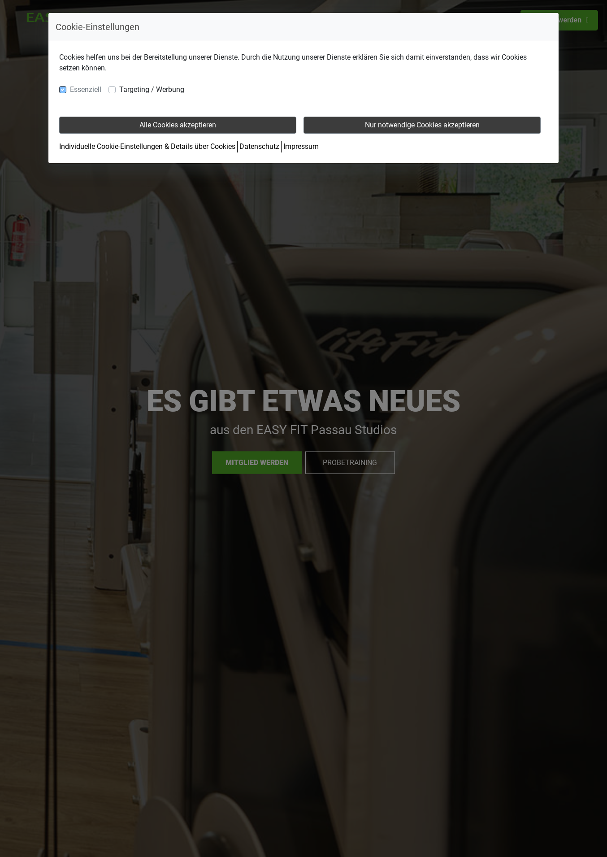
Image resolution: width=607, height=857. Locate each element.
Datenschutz (259, 146)
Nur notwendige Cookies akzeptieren (422, 125)
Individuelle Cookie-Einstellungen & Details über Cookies (147, 146)
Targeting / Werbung (151, 89)
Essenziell (85, 89)
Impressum (301, 146)
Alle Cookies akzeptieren (177, 125)
